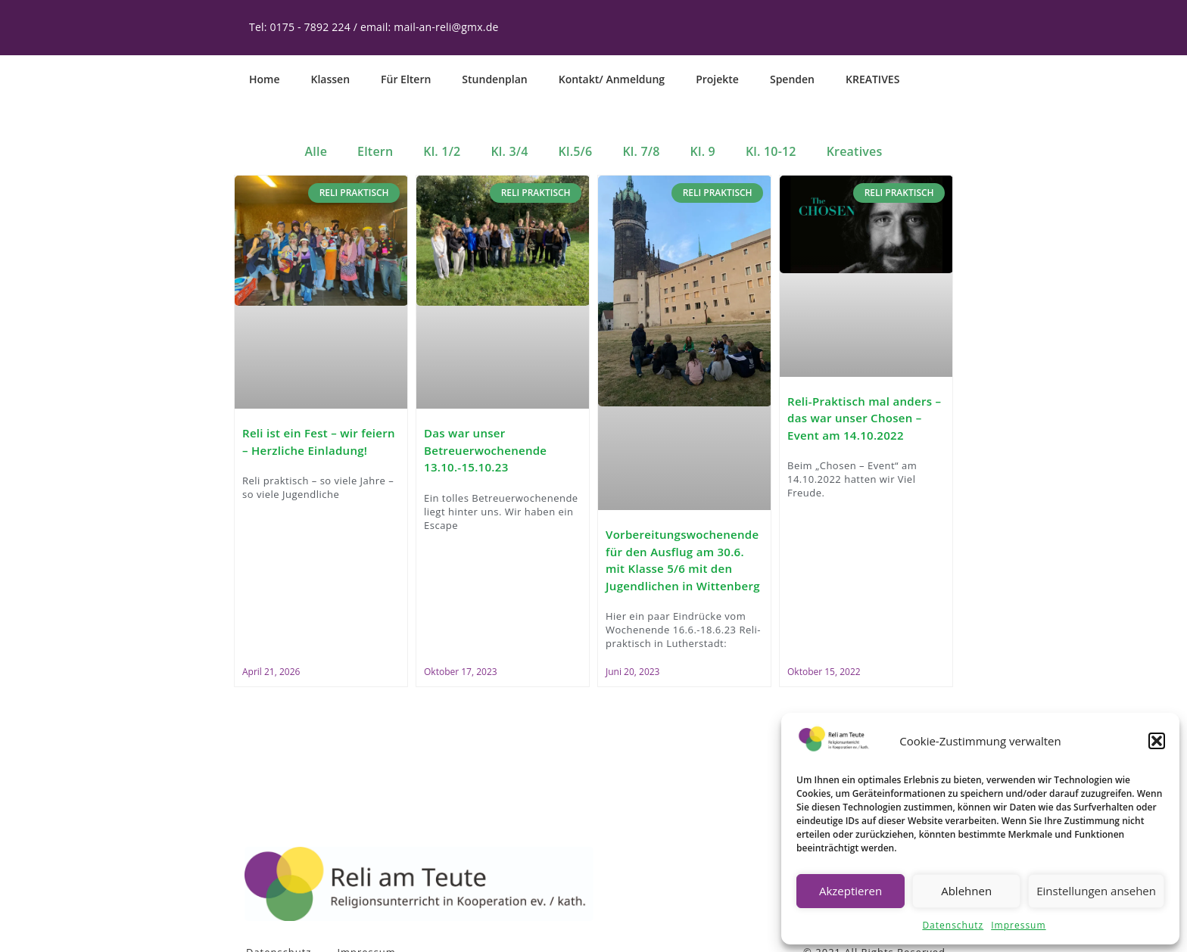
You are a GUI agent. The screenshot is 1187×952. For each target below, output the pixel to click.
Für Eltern (406, 79)
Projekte (717, 79)
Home (264, 79)
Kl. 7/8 (640, 151)
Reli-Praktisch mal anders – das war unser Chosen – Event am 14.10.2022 (864, 417)
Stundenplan (494, 79)
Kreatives (855, 151)
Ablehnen (966, 890)
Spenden (792, 79)
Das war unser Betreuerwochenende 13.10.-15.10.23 (485, 449)
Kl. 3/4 (509, 151)
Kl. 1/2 (441, 151)
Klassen (330, 79)
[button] (1156, 740)
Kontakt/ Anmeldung (612, 79)
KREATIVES (872, 79)
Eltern (375, 151)
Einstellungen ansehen (1096, 890)
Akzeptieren (850, 890)
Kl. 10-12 (771, 151)
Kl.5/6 (576, 151)
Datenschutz (952, 925)
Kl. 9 (702, 151)
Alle (316, 151)
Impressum (1018, 925)
